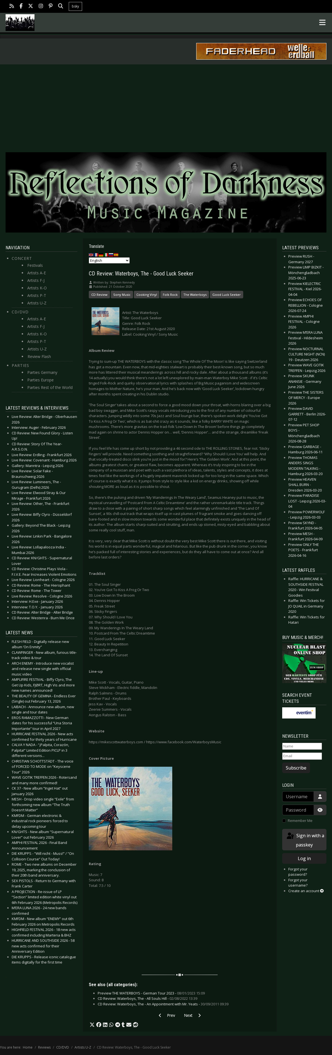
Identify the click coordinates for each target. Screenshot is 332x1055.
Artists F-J (36, 280)
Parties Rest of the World (50, 387)
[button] (92, 1024)
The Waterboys (194, 294)
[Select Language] (109, 260)
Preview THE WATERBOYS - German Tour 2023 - (151, 993)
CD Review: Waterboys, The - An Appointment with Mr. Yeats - (163, 1003)
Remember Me (300, 820)
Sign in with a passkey (305, 840)
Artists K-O (37, 288)
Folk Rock (170, 294)
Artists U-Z (36, 303)
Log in (304, 858)
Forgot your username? (298, 882)
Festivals (35, 265)
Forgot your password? (298, 872)
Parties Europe (40, 380)
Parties (20, 365)
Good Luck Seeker (226, 294)
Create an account (306, 890)
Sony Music (122, 294)
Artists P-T (36, 295)
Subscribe (296, 768)
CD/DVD (20, 311)
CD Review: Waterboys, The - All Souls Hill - (147, 998)
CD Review (99, 294)
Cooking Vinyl (146, 294)
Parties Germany (42, 372)
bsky (75, 6)
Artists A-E (36, 272)
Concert (22, 258)
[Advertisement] (166, 106)
